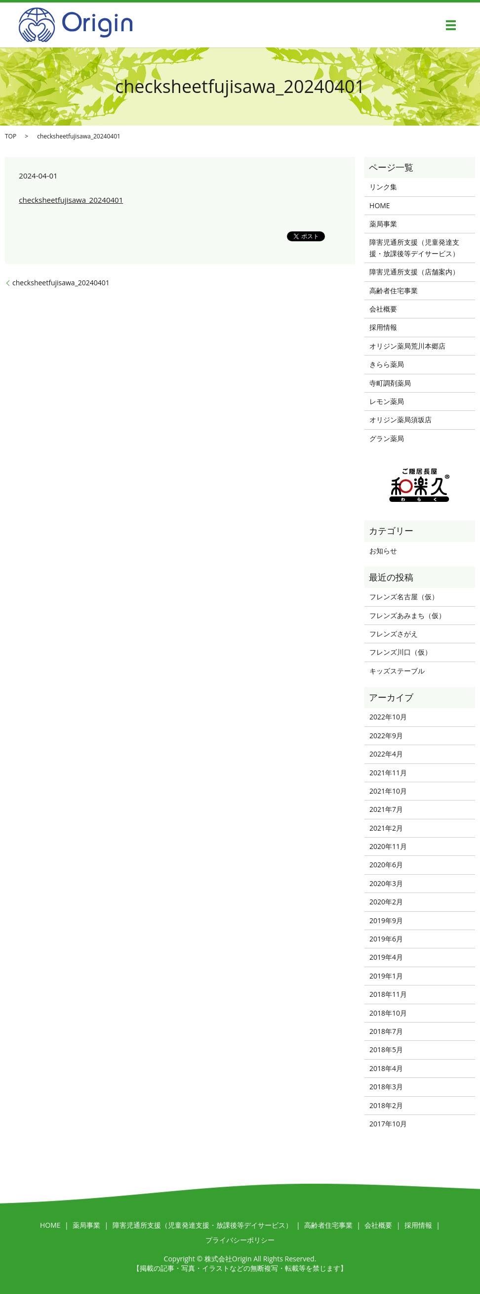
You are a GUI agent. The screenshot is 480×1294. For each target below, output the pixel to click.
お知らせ (383, 550)
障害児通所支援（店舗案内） (414, 271)
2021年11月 (388, 772)
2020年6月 (386, 864)
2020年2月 (386, 901)
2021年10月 (388, 791)
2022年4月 (386, 754)
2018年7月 (386, 1031)
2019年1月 (386, 976)
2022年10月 (388, 716)
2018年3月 (386, 1086)
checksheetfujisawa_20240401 (71, 200)
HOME (379, 205)
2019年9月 (386, 920)
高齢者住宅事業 (393, 290)
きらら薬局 (386, 364)
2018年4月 (386, 1068)
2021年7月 (386, 809)
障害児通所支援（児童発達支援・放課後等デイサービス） (414, 247)
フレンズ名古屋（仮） (404, 596)
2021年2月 (386, 828)
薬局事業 (383, 223)
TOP (10, 136)
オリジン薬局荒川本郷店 (407, 346)
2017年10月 (388, 1123)
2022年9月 (386, 735)
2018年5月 (386, 1049)
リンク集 (383, 186)
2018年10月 (388, 1013)
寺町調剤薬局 (390, 383)
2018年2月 (386, 1105)
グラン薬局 (386, 438)
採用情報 (383, 327)
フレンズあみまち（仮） (407, 615)
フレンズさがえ (393, 633)
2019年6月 (386, 938)
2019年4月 (386, 957)
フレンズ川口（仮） (400, 652)
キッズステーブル (397, 670)
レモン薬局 (386, 401)
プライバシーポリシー (240, 1240)
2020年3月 (386, 883)
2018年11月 (388, 994)
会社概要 (383, 308)
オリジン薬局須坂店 (400, 419)
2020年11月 (388, 846)
